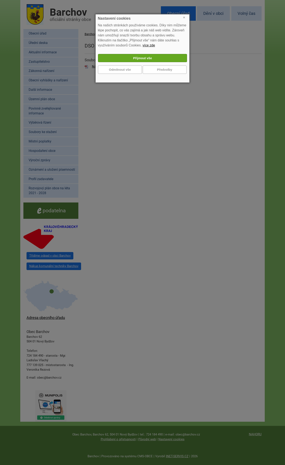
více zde (148, 45)
